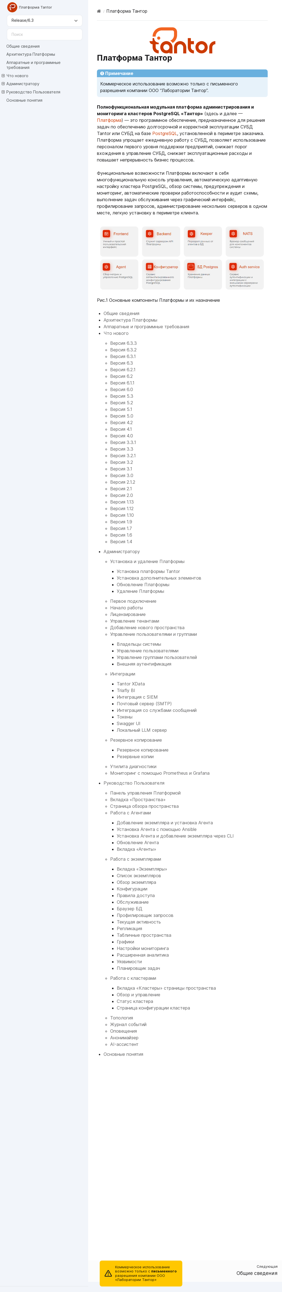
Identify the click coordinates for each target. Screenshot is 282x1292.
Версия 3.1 (121, 469)
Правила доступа (136, 895)
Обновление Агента (138, 842)
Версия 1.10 (122, 515)
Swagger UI (128, 723)
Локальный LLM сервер (142, 730)
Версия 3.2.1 (123, 455)
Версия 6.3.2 (123, 349)
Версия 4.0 (121, 435)
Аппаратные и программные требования (33, 65)
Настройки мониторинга (143, 948)
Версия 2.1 (121, 488)
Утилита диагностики (133, 766)
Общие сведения (23, 46)
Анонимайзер (124, 1037)
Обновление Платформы (143, 584)
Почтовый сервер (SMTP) (144, 703)
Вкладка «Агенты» (136, 849)
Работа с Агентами (130, 812)
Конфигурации (132, 889)
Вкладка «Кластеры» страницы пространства (166, 988)
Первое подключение (133, 601)
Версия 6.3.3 (123, 343)
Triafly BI (126, 690)
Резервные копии (135, 756)
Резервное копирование (136, 740)
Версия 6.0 (121, 389)
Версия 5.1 (121, 409)
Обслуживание (133, 902)
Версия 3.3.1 (123, 442)
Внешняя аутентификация (144, 664)
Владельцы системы (139, 644)
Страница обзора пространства (144, 806)
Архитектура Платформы (30, 54)
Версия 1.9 (121, 521)
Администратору (20, 83)
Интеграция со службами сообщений (157, 710)
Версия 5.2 (121, 402)
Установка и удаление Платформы (147, 561)
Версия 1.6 (121, 535)
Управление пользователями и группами (153, 634)
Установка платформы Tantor (148, 571)
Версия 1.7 (121, 528)
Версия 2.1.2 (122, 482)
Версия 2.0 (121, 495)
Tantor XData (131, 684)
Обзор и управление (138, 994)
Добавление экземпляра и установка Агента (165, 822)
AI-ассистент (124, 1044)
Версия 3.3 (121, 449)
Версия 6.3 (121, 363)
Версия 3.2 (121, 462)
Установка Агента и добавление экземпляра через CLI (175, 836)
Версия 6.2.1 (122, 369)
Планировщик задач (138, 968)
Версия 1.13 (122, 502)
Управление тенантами (134, 621)
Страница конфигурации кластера (153, 1008)
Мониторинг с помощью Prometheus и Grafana (160, 773)
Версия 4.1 (121, 429)
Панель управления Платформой (145, 793)
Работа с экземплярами (135, 859)
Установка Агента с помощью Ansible (157, 829)
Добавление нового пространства (147, 627)
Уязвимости (129, 961)
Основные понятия (24, 100)
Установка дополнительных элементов (159, 578)
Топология (121, 1018)
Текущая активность (139, 922)
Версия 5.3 (121, 396)
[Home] (99, 11)
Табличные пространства (144, 935)
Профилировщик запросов (145, 915)
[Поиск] (44, 34)
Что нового (15, 75)
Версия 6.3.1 (123, 356)
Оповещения (123, 1031)
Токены (124, 717)
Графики (125, 941)
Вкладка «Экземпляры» (142, 869)
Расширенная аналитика (143, 955)
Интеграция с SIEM (137, 697)
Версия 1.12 (122, 508)
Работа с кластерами (133, 978)
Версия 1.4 (121, 541)
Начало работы (126, 607)
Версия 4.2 (121, 422)
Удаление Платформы (140, 591)
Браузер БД (129, 908)
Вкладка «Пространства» (138, 799)
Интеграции (122, 674)
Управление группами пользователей (157, 657)
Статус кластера (135, 1001)
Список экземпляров (139, 875)
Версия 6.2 (121, 376)
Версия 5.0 (121, 416)
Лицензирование (128, 614)
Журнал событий (128, 1024)
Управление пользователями (147, 650)
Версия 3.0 (121, 475)
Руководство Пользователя (31, 92)
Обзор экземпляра (136, 882)
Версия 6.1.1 (122, 383)
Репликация (129, 928)
